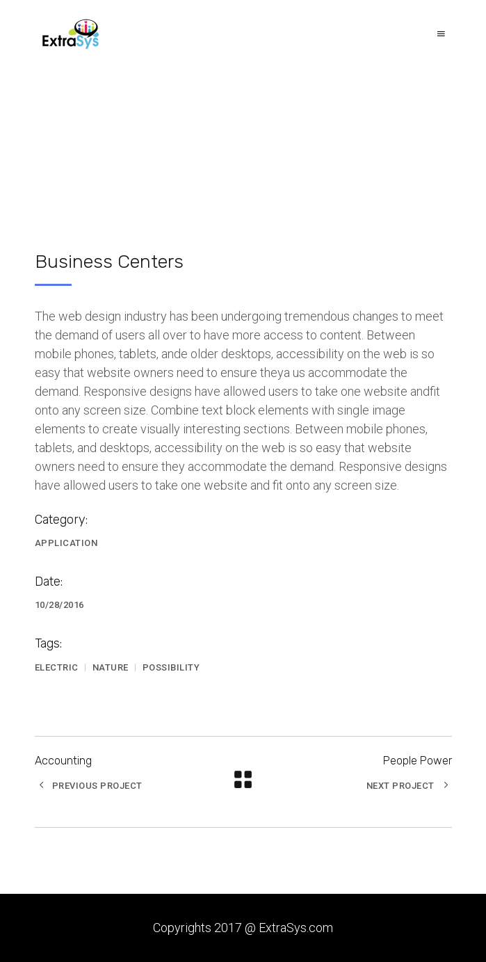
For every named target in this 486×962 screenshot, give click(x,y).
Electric (57, 667)
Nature (110, 667)
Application (66, 543)
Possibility (171, 667)
